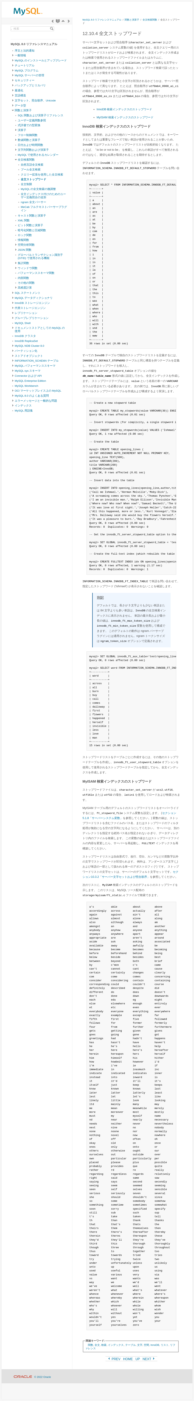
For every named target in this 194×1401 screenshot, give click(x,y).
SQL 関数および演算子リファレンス (40, 115)
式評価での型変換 (29, 125)
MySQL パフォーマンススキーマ (35, 365)
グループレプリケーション (32, 318)
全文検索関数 (26, 159)
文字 (139, 1344)
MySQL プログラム (27, 70)
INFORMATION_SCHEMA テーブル (37, 360)
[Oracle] (23, 1376)
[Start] (58, 21)
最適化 (19, 90)
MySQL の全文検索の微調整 (38, 189)
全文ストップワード (33, 179)
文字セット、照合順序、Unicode (35, 100)
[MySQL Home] (28, 16)
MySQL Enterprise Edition (30, 380)
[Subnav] (12, 55)
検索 (103, 1344)
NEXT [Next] (149, 1359)
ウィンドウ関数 (28, 268)
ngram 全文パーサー (33, 202)
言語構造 (20, 95)
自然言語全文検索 (32, 164)
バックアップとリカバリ (30, 85)
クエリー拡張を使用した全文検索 (42, 174)
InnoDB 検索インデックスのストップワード (124, 109)
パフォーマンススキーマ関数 (36, 272)
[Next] (68, 21)
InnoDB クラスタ (25, 335)
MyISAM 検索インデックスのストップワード (125, 117)
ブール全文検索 (31, 169)
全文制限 (26, 184)
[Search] (52, 29)
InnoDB (154, 1344)
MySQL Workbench (26, 385)
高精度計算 (25, 287)
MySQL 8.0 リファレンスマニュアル (101, 19)
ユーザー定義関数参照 (32, 120)
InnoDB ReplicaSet (26, 341)
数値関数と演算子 (29, 139)
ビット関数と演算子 (30, 225)
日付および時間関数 (30, 144)
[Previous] (52, 21)
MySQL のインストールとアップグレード (41, 60)
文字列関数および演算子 (33, 149)
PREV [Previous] (113, 1359)
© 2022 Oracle (42, 1376)
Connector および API (28, 375)
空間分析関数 (26, 244)
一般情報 (20, 55)
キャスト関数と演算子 (32, 215)
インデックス (23, 405)
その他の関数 (26, 282)
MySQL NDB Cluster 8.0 (29, 345)
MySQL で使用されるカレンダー (38, 154)
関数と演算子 (23, 110)
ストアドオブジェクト (29, 355)
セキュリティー (24, 80)
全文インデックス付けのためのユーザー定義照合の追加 (43, 196)
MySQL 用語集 (24, 410)
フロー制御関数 (28, 135)
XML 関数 (24, 220)
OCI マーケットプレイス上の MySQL (38, 390)
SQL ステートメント (28, 292)
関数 (90, 1344)
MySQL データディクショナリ (34, 297)
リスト (165, 1344)
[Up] (63, 21)
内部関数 (23, 278)
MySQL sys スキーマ (28, 370)
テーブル (130, 1344)
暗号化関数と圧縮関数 (32, 230)
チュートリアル (24, 65)
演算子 (22, 130)
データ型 (20, 105)
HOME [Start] (128, 1359)
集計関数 (23, 263)
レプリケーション (26, 313)
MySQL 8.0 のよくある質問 (32, 395)
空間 (146, 1344)
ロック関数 (25, 235)
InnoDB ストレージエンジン (32, 302)
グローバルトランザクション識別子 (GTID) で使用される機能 (40, 256)
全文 (97, 1344)
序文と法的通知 (24, 50)
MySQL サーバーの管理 (29, 75)
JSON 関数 (24, 249)
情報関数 (23, 239)
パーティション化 (26, 350)
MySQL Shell (22, 323)
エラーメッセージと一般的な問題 (36, 400)
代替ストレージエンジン (30, 307)
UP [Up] (138, 1359)
